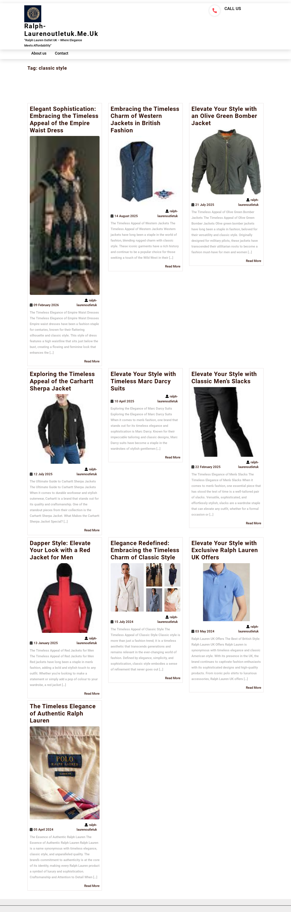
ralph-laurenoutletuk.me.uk (61, 29)
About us (38, 53)
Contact (61, 53)
